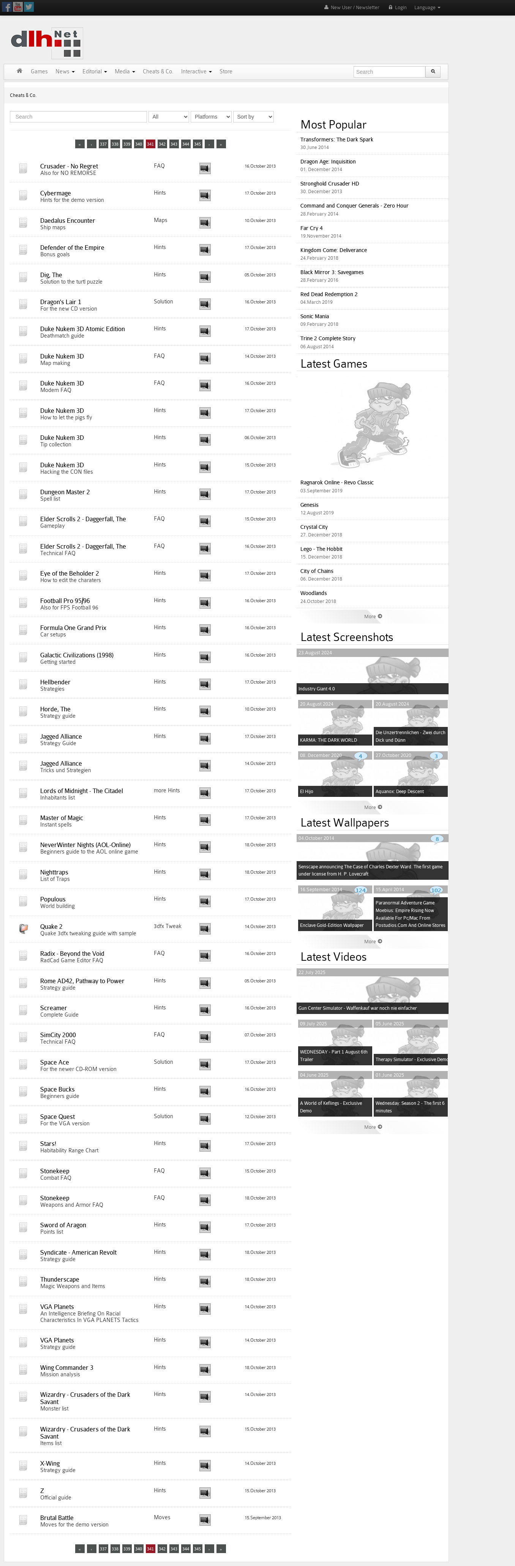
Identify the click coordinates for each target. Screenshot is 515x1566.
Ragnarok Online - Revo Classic (337, 482)
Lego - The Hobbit (321, 549)
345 (197, 144)
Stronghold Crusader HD (329, 183)
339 (126, 144)
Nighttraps (54, 872)
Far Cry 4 (311, 228)
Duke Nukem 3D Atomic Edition (82, 329)
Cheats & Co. (158, 71)
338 (115, 144)
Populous (53, 899)
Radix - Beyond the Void (72, 953)
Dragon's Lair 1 (60, 302)
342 (162, 144)
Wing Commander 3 (66, 1367)
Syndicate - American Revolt (78, 1252)
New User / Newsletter (351, 7)
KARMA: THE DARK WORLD (328, 740)
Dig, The (51, 275)
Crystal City (314, 527)
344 (185, 144)
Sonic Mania (314, 316)
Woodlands (313, 593)
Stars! (48, 1143)
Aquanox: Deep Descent (400, 791)
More (373, 616)
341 (150, 144)
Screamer (53, 1008)
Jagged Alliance (61, 736)
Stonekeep (55, 1171)
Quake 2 (51, 926)
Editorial (94, 71)
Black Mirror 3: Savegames (332, 272)
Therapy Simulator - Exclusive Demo (412, 1059)
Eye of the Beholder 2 (69, 573)
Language (427, 7)
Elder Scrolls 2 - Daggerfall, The (83, 519)
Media (125, 71)
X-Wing (50, 1463)
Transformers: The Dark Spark (336, 139)
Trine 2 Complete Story (327, 338)
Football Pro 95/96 (65, 601)
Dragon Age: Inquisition (328, 161)
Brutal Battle (57, 1518)
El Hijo (306, 791)
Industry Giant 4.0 (317, 689)
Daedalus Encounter (67, 220)
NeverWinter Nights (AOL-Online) (85, 845)
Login (397, 7)
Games (39, 71)
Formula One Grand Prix (73, 627)
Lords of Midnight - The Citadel (81, 791)
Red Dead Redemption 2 (329, 294)
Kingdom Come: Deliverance (333, 250)
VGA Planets (57, 1307)
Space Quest (57, 1116)
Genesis (309, 504)
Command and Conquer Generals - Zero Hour (354, 205)
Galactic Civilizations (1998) (77, 655)
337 (103, 144)
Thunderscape (59, 1279)
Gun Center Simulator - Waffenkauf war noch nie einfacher (358, 1008)
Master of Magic (61, 818)
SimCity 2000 (58, 1035)
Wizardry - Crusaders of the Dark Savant (85, 1398)
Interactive (196, 71)
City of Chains (316, 571)
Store (226, 71)
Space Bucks (57, 1089)
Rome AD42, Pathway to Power (82, 981)
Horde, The (55, 709)
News (65, 71)
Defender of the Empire (72, 247)
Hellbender (55, 682)
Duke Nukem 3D (62, 356)
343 (174, 144)
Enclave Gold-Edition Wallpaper (332, 925)
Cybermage (55, 193)
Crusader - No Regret (69, 166)
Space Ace (54, 1062)
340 (138, 144)
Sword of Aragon (63, 1225)
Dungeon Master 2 (65, 492)
